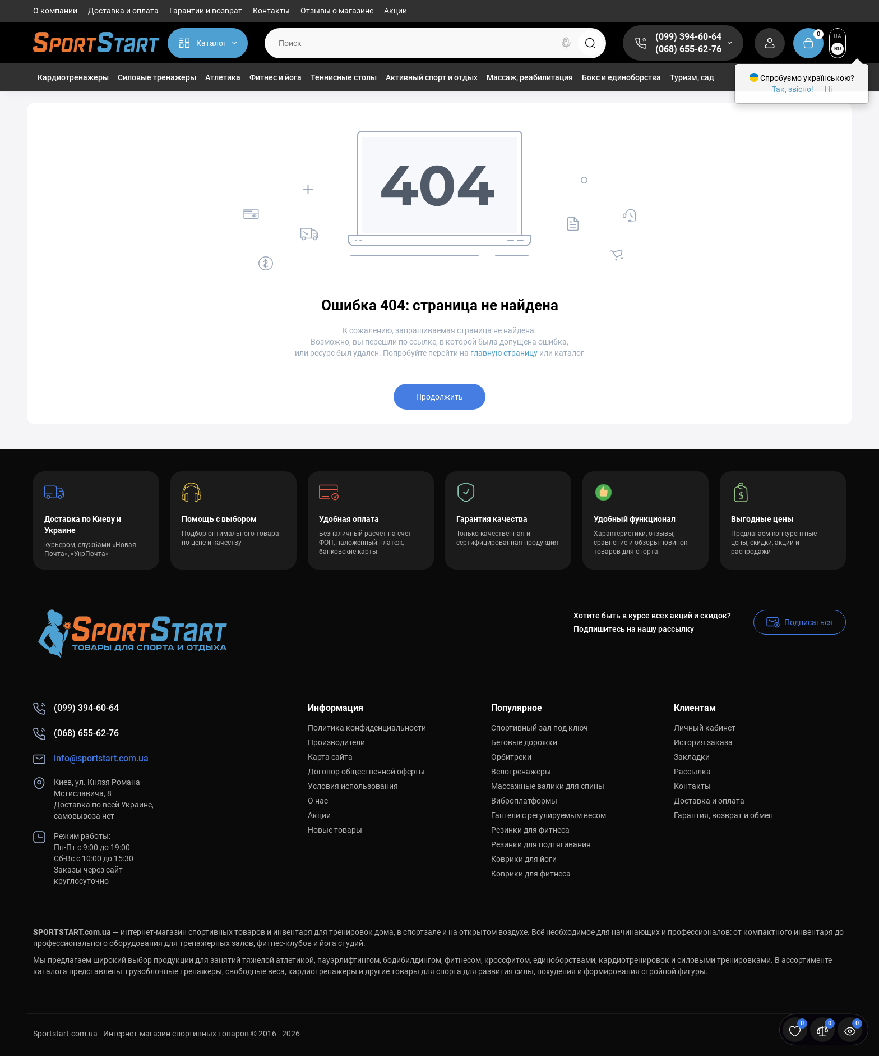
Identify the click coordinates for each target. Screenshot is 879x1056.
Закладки (692, 756)
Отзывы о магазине (336, 10)
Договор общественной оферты (366, 771)
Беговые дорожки (524, 742)
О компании (55, 10)
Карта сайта (330, 756)
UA (837, 36)
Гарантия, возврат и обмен (723, 815)
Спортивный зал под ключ (539, 727)
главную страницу (504, 352)
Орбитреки (511, 756)
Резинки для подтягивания (541, 844)
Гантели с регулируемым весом (548, 815)
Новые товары (335, 829)
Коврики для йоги (524, 859)
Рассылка (692, 771)
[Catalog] (208, 43)
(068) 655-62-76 (688, 49)
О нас (318, 800)
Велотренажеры (521, 771)
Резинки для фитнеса (530, 829)
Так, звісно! (792, 89)
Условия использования (353, 786)
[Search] (566, 43)
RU (837, 48)
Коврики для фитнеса (531, 873)
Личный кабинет (704, 727)
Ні (828, 89)
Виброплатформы (524, 800)
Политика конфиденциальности (367, 727)
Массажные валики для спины (547, 786)
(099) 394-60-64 (688, 36)
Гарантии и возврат (205, 10)
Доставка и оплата (123, 10)
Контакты (271, 10)
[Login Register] (770, 43)
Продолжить (439, 396)
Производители (336, 742)
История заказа (703, 742)
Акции (395, 10)
